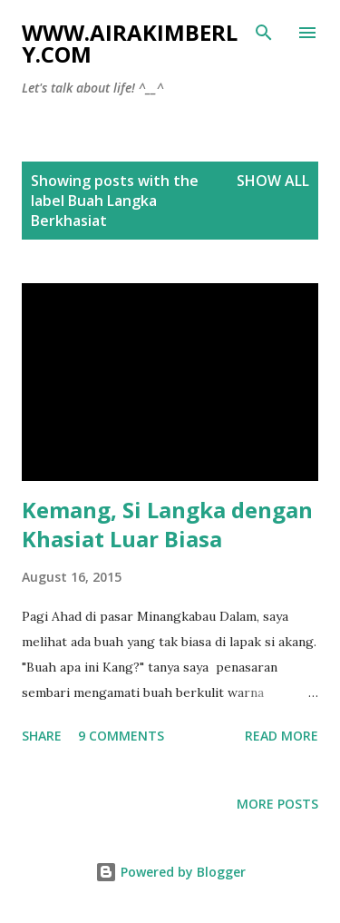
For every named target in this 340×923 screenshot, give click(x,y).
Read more (281, 735)
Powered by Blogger (170, 871)
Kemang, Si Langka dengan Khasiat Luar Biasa (167, 524)
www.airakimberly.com (130, 43)
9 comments (121, 735)
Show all (273, 181)
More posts (277, 803)
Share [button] (42, 735)
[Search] (264, 33)
